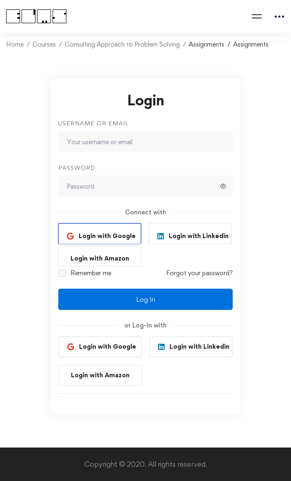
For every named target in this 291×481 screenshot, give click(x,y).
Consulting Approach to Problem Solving (122, 44)
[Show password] (223, 186)
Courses (44, 44)
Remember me (85, 273)
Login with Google (106, 236)
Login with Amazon (100, 258)
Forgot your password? (199, 273)
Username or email (93, 123)
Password (76, 167)
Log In (145, 299)
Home (15, 44)
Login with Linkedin (198, 236)
